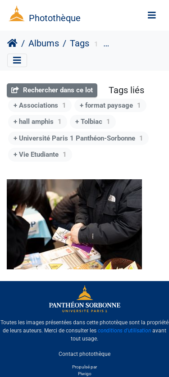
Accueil (12, 43)
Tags (79, 43)
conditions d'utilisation (124, 330)
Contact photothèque (84, 354)
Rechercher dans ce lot (52, 90)
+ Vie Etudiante (40, 154)
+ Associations (40, 105)
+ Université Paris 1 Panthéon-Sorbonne (78, 138)
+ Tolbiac (92, 122)
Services (125, 44)
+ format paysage (110, 105)
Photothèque (55, 18)
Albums (43, 43)
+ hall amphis (38, 122)
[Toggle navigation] (152, 15)
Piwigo (84, 373)
